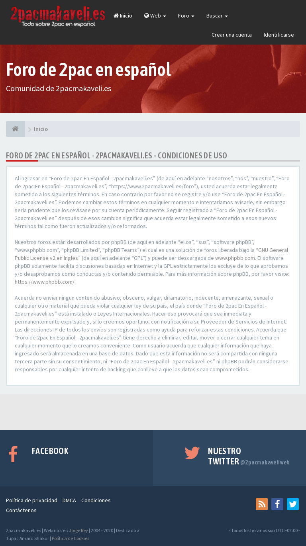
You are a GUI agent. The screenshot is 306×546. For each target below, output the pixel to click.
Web (155, 15)
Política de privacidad (31, 500)
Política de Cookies (70, 538)
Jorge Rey (78, 530)
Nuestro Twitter (249, 456)
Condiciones (96, 500)
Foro (186, 15)
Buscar (217, 15)
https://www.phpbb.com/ (45, 281)
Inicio (123, 15)
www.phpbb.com (235, 257)
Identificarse (279, 34)
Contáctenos (21, 510)
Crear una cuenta (232, 34)
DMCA (69, 500)
